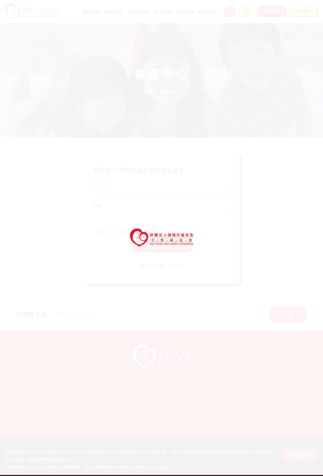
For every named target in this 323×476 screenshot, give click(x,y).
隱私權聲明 (80, 459)
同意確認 (300, 455)
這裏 (174, 467)
